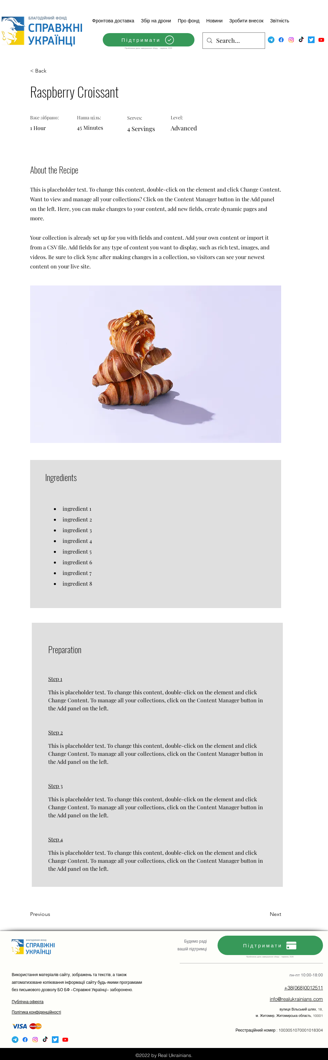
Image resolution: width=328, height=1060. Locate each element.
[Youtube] (321, 39)
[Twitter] (311, 39)
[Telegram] (271, 39)
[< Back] (52, 71)
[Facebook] (281, 39)
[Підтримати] (148, 39)
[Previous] (52, 914)
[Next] (264, 914)
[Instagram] (291, 39)
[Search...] (233, 41)
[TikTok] (301, 39)
